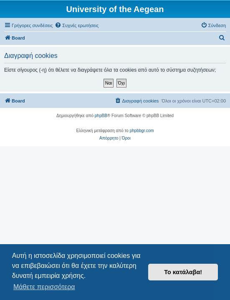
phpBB (101, 115)
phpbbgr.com (142, 130)
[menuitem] (77, 25)
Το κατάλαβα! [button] (183, 272)
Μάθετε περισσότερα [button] (44, 286)
